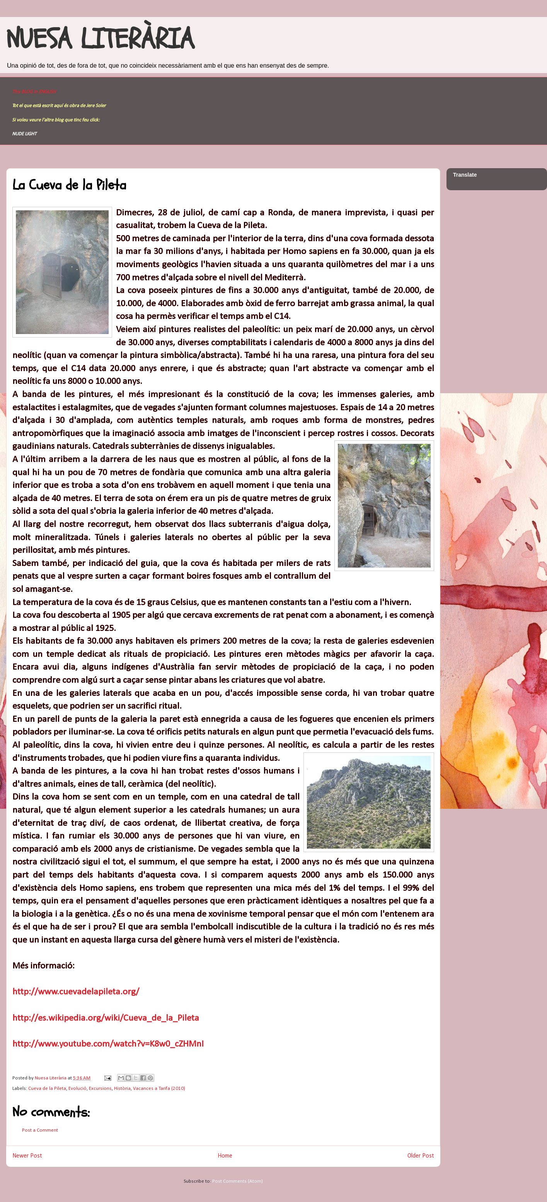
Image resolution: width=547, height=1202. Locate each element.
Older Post (420, 1156)
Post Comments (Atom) (237, 1181)
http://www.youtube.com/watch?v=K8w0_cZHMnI (108, 1044)
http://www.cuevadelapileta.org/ (75, 992)
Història (122, 1088)
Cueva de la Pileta (47, 1088)
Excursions (100, 1088)
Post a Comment (40, 1130)
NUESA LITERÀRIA (100, 39)
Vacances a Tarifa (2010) (159, 1088)
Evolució (77, 1088)
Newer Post (27, 1156)
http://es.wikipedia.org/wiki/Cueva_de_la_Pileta (105, 1018)
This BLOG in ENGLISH (34, 91)
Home (225, 1156)
